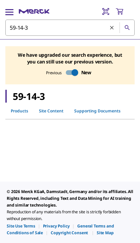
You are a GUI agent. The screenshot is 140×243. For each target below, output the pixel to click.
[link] (21, 226)
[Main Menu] (9, 11)
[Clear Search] (112, 28)
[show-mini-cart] (125, 11)
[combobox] (70, 27)
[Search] (127, 27)
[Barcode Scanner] (106, 11)
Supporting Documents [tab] (97, 111)
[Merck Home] (34, 11)
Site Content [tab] (51, 111)
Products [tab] (19, 111)
